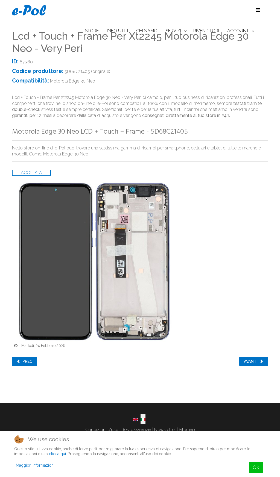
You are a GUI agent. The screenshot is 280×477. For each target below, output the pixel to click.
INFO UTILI (117, 30)
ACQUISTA (31, 172)
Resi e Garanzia (136, 429)
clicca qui (57, 454)
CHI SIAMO (147, 30)
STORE (92, 30)
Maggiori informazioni (35, 465)
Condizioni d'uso (101, 429)
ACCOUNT (238, 30)
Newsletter (165, 429)
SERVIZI (173, 30)
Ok (256, 467)
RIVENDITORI (206, 30)
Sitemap (187, 429)
